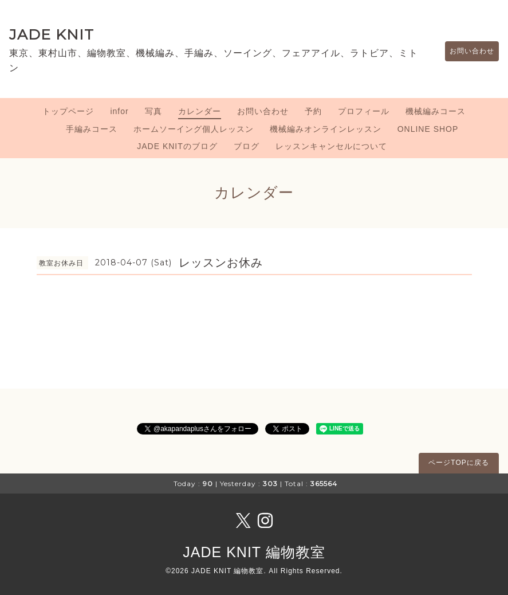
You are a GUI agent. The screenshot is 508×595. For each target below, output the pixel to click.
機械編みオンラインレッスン (325, 129)
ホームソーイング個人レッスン (193, 129)
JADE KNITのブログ (177, 146)
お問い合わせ (466, 51)
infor (119, 111)
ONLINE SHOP (428, 129)
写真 (153, 111)
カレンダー (199, 111)
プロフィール (363, 111)
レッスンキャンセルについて (331, 146)
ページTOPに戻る (458, 463)
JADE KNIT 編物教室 (254, 552)
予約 (313, 111)
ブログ (246, 146)
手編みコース (91, 129)
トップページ (68, 111)
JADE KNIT (51, 34)
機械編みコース (435, 111)
